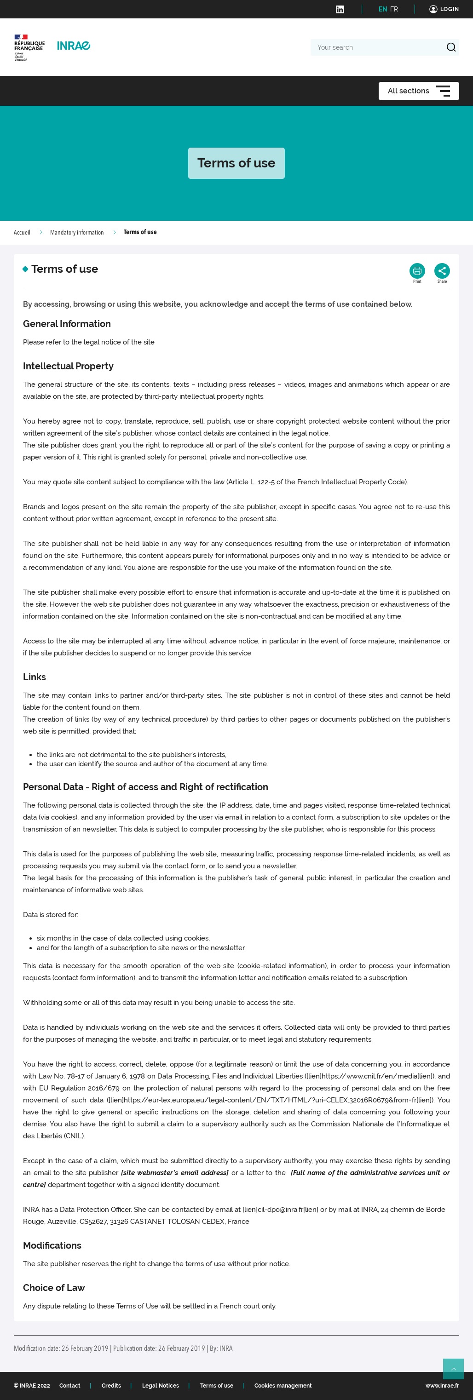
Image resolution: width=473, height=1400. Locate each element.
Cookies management (283, 1386)
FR (394, 9)
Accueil (22, 233)
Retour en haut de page (457, 1372)
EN (383, 9)
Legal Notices (160, 1386)
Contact (70, 1386)
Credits (111, 1386)
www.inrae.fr (442, 1386)
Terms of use (216, 1386)
